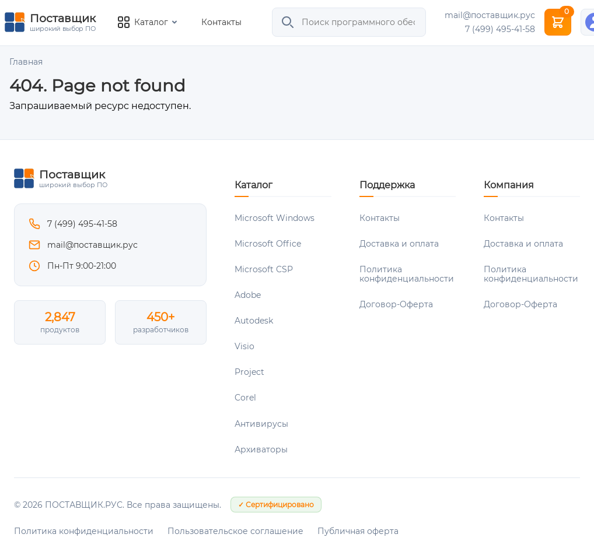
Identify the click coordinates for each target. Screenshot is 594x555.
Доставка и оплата (399, 243)
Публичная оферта (358, 531)
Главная (26, 61)
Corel (245, 397)
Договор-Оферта (396, 304)
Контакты (221, 22)
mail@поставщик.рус (490, 15)
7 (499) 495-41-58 (500, 29)
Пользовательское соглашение (235, 531)
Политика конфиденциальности (406, 274)
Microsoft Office (268, 243)
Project (249, 372)
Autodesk (254, 320)
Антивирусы (261, 424)
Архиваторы (261, 449)
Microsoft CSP (264, 269)
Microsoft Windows (275, 218)
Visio (244, 346)
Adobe (248, 295)
